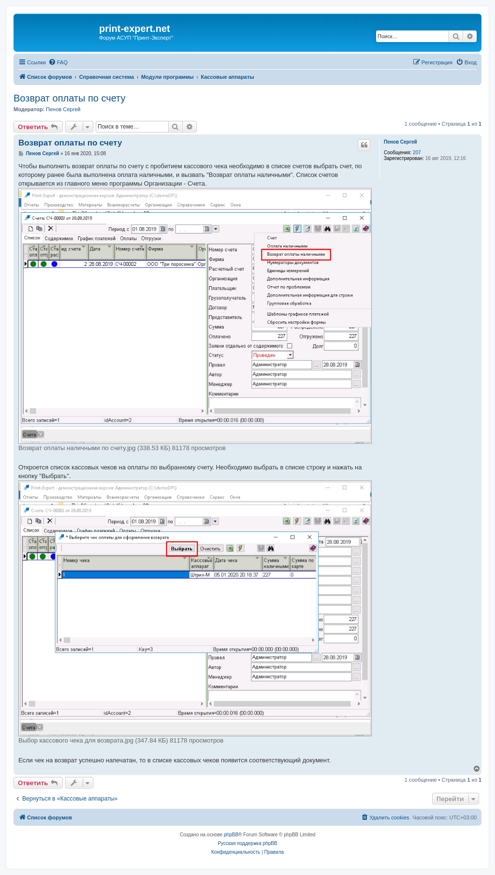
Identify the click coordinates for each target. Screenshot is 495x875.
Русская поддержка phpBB (247, 843)
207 (417, 152)
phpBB (231, 834)
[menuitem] (58, 62)
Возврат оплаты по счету (70, 98)
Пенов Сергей (63, 109)
